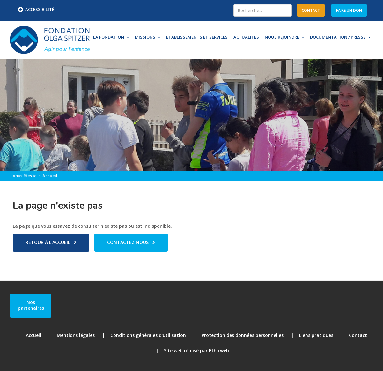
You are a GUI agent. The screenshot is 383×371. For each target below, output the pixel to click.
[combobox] (262, 10)
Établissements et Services (197, 37)
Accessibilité (39, 9)
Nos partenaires (31, 305)
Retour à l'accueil (48, 242)
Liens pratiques (316, 335)
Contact (358, 335)
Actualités (246, 37)
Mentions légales (76, 335)
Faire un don (349, 10)
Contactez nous (128, 242)
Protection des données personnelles (243, 335)
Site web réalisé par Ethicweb (196, 350)
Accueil (49, 176)
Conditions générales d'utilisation (148, 335)
